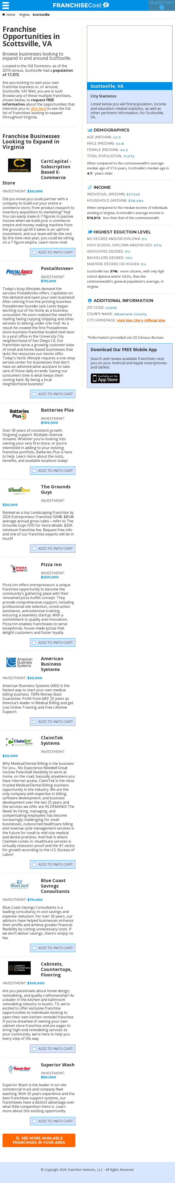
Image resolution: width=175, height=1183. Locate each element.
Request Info (162, 5)
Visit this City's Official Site (141, 320)
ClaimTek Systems (52, 740)
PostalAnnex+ (57, 268)
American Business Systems (52, 663)
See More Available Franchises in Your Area (39, 1140)
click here (38, 108)
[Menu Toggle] (6, 5)
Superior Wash (58, 1065)
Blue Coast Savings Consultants (55, 885)
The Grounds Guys (56, 489)
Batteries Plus (57, 410)
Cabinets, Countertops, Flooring (56, 969)
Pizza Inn (51, 564)
